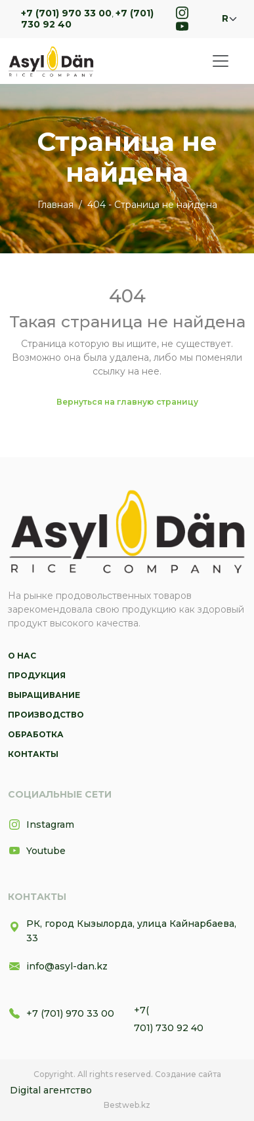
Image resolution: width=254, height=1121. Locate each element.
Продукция (37, 675)
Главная (55, 205)
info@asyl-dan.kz (58, 966)
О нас (22, 656)
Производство (46, 715)
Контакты (33, 754)
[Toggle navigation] (220, 61)
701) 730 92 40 (168, 1028)
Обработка (36, 734)
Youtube (37, 851)
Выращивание (44, 695)
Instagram (41, 824)
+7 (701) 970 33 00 (66, 13)
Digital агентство (51, 1090)
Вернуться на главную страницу (127, 402)
